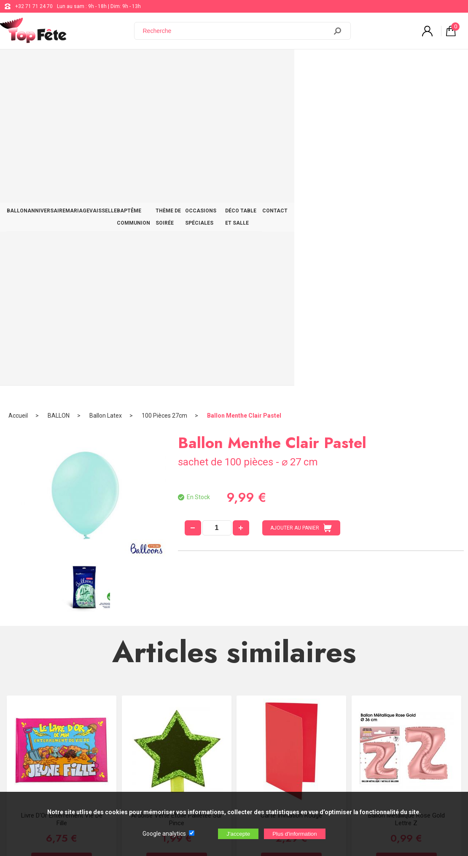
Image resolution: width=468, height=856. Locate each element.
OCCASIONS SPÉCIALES (322, 64)
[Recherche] (236, 30)
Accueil (18, 90)
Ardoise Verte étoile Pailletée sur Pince (176, 494)
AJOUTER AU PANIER (301, 203)
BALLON (22, 64)
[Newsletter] (139, 786)
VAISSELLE (141, 64)
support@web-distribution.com (259, 688)
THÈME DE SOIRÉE (258, 64)
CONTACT (443, 64)
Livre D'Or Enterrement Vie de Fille (61, 494)
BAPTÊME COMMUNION (195, 64)
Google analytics (164, 833)
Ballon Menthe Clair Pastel (244, 90)
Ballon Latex (105, 90)
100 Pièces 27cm (164, 90)
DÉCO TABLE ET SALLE (391, 64)
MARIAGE (105, 64)
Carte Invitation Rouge (291, 491)
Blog (229, 709)
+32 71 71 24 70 (34, 6)
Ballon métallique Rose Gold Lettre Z (406, 494)
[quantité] (216, 203)
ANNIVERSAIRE (63, 64)
